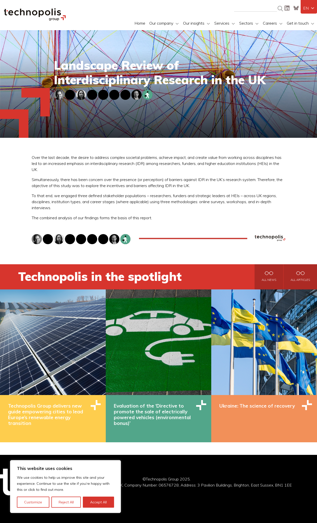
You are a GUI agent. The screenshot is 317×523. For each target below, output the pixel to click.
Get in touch (298, 23)
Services (221, 23)
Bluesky (296, 8)
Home (139, 23)
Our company (161, 23)
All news (269, 280)
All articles (300, 280)
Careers (270, 23)
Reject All (66, 502)
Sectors (246, 23)
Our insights (193, 23)
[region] (65, 486)
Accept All (98, 502)
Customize (33, 502)
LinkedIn (287, 8)
